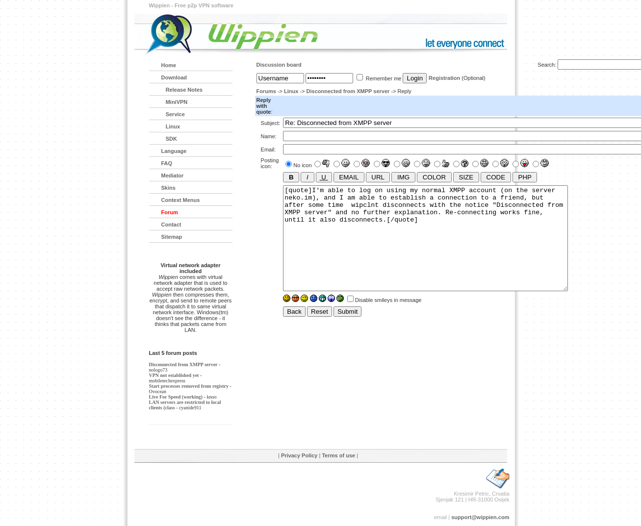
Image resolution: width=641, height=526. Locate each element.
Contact (171, 224)
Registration (444, 78)
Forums (266, 91)
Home (169, 65)
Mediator (172, 175)
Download (174, 77)
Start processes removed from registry (189, 386)
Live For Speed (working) (176, 397)
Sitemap (171, 237)
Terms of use (338, 455)
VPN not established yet (174, 375)
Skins (168, 188)
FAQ (167, 163)
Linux (291, 91)
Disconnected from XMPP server (348, 91)
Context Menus (180, 200)
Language (174, 151)
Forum (169, 212)
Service (173, 114)
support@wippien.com (480, 517)
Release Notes (182, 90)
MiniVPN (174, 102)
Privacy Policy (299, 455)
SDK (169, 139)
